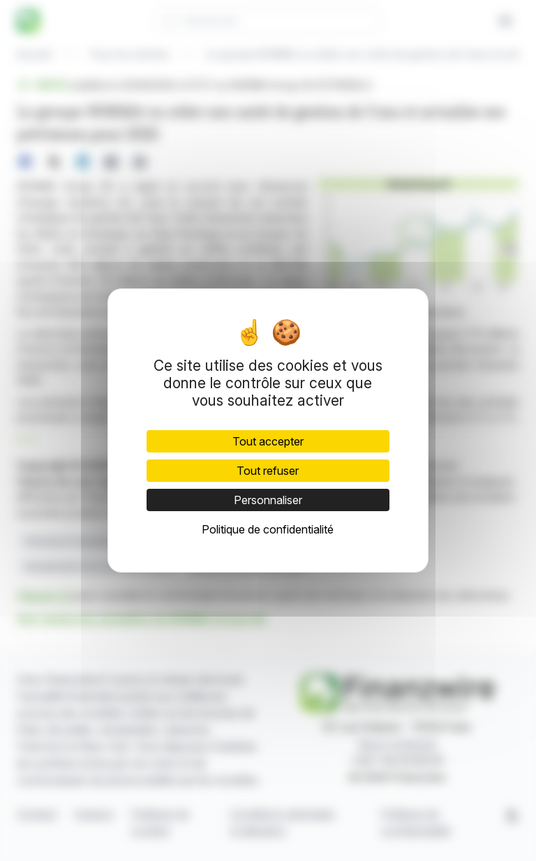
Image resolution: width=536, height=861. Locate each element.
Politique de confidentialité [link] (268, 529)
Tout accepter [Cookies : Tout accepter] (268, 441)
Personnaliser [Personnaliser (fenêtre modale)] (268, 500)
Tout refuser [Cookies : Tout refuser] (268, 471)
